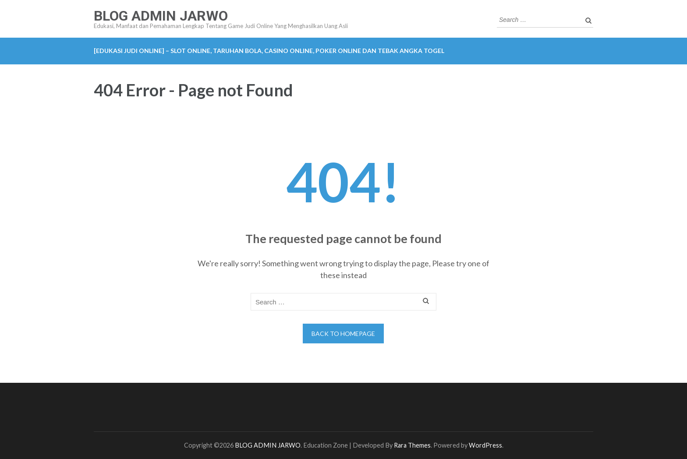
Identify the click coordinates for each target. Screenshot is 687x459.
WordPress (485, 445)
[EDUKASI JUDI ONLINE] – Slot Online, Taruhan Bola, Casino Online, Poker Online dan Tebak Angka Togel (269, 50)
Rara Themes (412, 445)
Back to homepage (343, 333)
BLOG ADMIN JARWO (161, 15)
